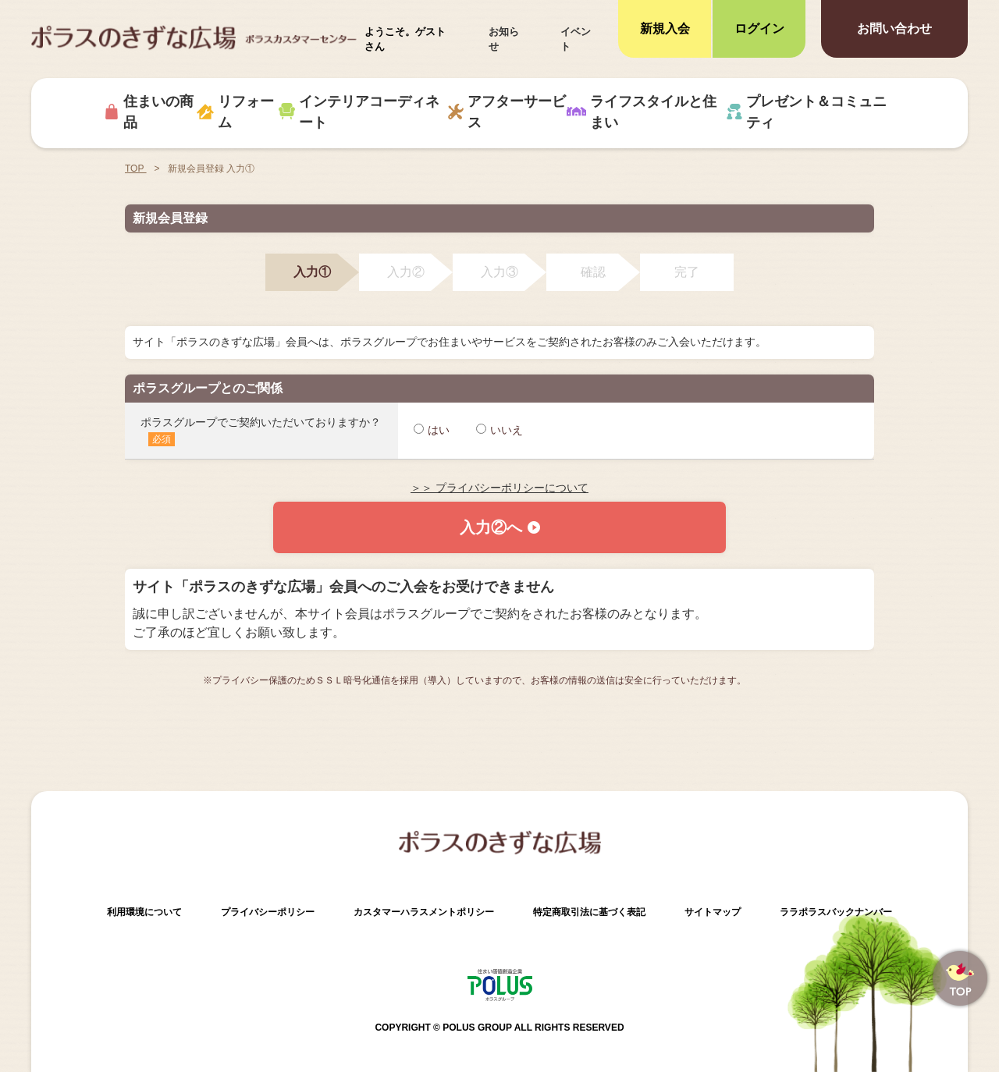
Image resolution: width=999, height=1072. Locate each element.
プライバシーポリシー (268, 912)
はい (432, 430)
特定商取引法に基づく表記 (589, 912)
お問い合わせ (894, 28)
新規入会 (665, 28)
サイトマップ (712, 912)
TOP (136, 168)
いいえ (499, 430)
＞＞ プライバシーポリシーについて (499, 487)
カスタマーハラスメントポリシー (424, 912)
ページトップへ (960, 978)
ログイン (759, 28)
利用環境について (144, 912)
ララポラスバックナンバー (836, 912)
